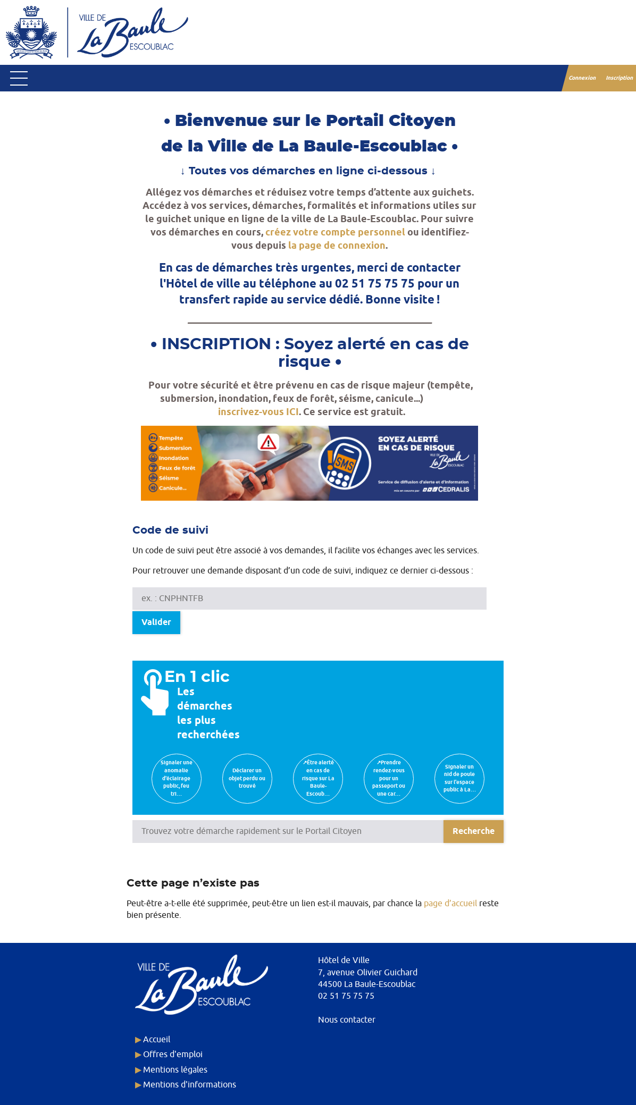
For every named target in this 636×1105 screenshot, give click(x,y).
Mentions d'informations (189, 1084)
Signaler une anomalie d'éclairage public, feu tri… (177, 778)
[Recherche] (473, 831)
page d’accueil (450, 903)
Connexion (582, 78)
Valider (156, 622)
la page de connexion (337, 245)
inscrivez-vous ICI (258, 412)
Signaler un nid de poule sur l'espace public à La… (459, 778)
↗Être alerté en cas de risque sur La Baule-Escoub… (318, 778)
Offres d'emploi (173, 1054)
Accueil (156, 1039)
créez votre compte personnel (335, 232)
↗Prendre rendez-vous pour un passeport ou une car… (388, 778)
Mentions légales (175, 1070)
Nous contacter (346, 1020)
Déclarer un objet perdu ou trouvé (247, 778)
